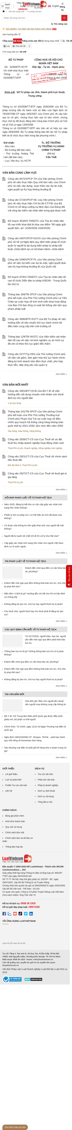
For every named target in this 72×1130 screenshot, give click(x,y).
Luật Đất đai (47, 969)
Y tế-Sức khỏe (14, 403)
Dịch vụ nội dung (46, 796)
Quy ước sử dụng (13, 827)
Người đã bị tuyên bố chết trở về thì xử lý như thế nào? (31, 536)
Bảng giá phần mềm (14, 816)
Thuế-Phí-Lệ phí (15, 448)
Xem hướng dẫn (11, 34)
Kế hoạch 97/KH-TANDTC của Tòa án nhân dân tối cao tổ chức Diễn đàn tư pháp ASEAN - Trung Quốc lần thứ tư (37, 281)
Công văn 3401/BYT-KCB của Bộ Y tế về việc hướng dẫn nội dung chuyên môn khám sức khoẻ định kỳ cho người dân (36, 395)
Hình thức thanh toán (15, 821)
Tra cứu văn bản (45, 774)
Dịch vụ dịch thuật (46, 791)
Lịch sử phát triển (13, 779)
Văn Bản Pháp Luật (11, 969)
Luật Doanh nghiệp (31, 969)
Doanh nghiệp (30, 448)
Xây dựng (12, 431)
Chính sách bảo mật (14, 832)
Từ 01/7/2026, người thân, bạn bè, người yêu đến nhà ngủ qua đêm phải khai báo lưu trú (45, 639)
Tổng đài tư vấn (45, 802)
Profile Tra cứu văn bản (16, 785)
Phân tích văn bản (46, 779)
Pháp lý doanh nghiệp (48, 785)
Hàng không (35, 431)
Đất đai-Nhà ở (14, 465)
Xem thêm (61, 374)
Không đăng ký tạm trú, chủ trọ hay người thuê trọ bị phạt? (33, 604)
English (52, 6)
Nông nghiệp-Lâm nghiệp (50, 448)
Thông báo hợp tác (14, 847)
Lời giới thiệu (11, 774)
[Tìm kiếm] (64, 18)
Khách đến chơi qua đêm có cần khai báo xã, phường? (31, 661)
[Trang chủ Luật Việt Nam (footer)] (34, 859)
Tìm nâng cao (59, 24)
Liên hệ (8, 791)
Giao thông (23, 431)
